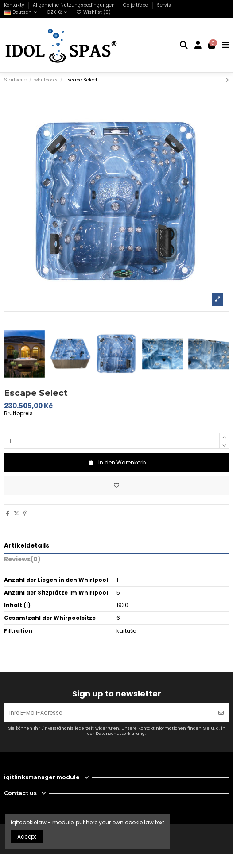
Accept (26, 836)
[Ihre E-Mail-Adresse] (109, 712)
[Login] (198, 45)
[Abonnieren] (221, 712)
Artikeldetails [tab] (26, 546)
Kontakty (15, 5)
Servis (164, 5)
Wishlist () (93, 12)
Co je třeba (136, 5)
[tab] (116, 561)
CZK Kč (57, 12)
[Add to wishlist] (116, 485)
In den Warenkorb (117, 462)
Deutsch (21, 12)
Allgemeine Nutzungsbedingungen (74, 5)
